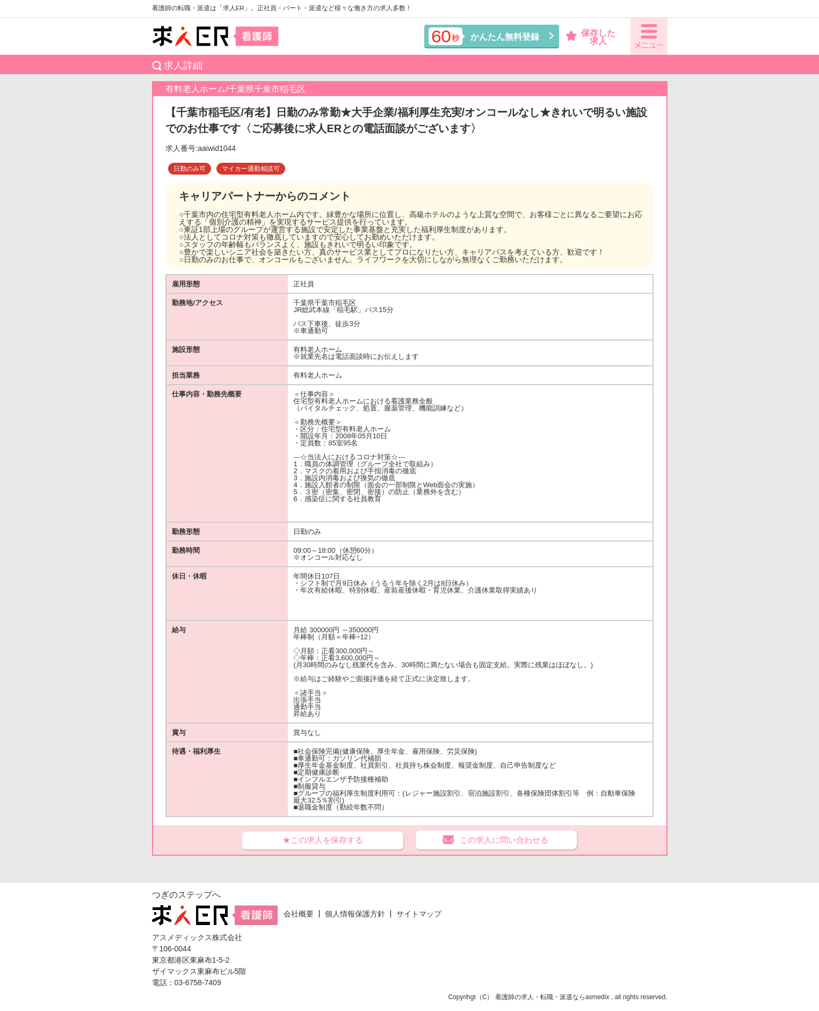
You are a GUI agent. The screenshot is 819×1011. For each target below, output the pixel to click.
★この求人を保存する (322, 839)
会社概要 (299, 913)
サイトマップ (418, 913)
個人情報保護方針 (355, 913)
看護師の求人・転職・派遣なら (540, 997)
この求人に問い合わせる (504, 839)
